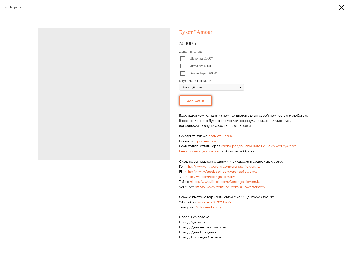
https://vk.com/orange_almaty (210, 177)
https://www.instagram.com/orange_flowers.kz (222, 166)
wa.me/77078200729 (214, 202)
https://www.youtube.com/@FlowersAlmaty (230, 187)
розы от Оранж (220, 136)
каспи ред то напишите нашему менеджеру (258, 146)
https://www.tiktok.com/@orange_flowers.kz (225, 182)
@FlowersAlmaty (209, 207)
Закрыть (15, 7)
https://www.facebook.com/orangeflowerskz (221, 171)
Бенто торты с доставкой (199, 151)
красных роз (205, 141)
